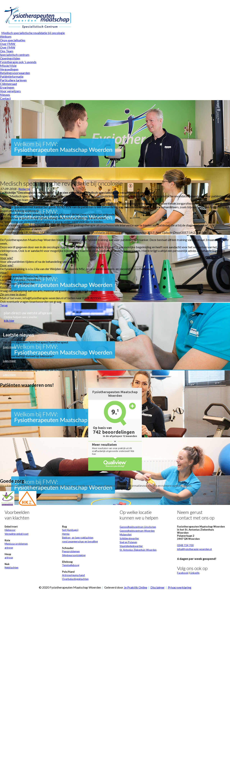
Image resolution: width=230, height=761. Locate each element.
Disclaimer (157, 587)
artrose (9, 547)
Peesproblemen (71, 551)
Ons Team (6, 51)
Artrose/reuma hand (73, 575)
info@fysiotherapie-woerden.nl (194, 549)
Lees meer (9, 347)
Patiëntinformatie (11, 76)
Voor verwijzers (10, 91)
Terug (4, 305)
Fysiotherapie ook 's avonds (18, 62)
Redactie (24, 189)
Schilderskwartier (129, 538)
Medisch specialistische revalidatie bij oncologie (33, 33)
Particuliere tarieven (13, 80)
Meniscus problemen (16, 543)
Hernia (65, 533)
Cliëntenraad (8, 84)
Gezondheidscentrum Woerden (137, 530)
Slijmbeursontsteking (73, 555)
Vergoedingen (9, 69)
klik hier (9, 320)
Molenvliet (125, 534)
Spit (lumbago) (70, 530)
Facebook (182, 572)
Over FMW (8, 44)
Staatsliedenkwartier (131, 546)
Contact (5, 98)
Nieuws (5, 94)
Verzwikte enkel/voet (16, 533)
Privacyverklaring (179, 587)
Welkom (5, 36)
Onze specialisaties (12, 40)
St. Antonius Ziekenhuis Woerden (138, 549)
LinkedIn (195, 572)
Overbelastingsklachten (75, 579)
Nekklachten (11, 567)
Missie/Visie (8, 65)
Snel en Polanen (128, 542)
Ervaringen (7, 87)
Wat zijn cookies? (144, 2)
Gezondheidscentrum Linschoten (138, 526)
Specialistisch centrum (14, 54)
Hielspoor (10, 530)
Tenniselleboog (70, 565)
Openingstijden (10, 58)
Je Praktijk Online (135, 587)
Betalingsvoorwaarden (15, 73)
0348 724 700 (185, 545)
